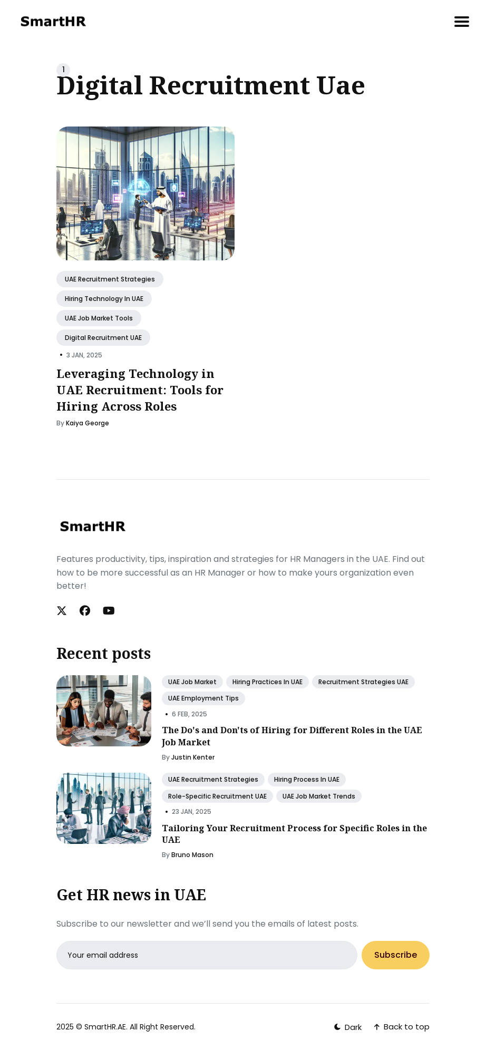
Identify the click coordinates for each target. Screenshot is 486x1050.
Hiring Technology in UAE (104, 298)
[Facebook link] (84, 611)
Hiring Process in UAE (306, 779)
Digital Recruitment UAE (103, 337)
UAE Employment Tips (203, 698)
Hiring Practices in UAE (267, 681)
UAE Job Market (192, 681)
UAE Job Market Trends (319, 796)
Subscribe (395, 955)
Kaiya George (87, 423)
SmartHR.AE (105, 1027)
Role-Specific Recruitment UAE (217, 796)
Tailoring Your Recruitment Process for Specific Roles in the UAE (294, 833)
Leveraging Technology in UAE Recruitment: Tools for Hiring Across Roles (139, 389)
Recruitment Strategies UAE (363, 681)
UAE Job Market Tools (99, 318)
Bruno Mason (192, 854)
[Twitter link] (62, 611)
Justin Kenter (193, 757)
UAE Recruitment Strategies (110, 279)
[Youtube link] (109, 611)
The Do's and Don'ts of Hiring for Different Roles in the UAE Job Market (292, 735)
